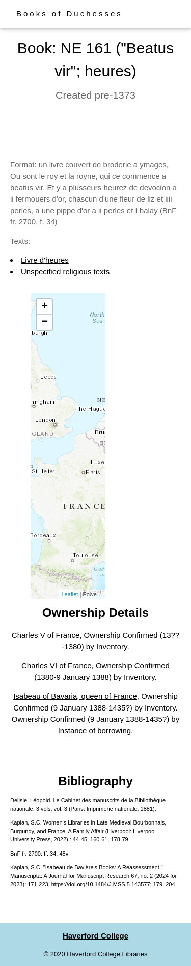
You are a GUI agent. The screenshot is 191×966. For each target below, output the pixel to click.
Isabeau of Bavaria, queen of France (75, 696)
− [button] (44, 322)
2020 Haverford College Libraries (99, 954)
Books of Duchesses (69, 13)
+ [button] (44, 307)
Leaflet (69, 594)
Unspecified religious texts (65, 271)
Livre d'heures (45, 259)
